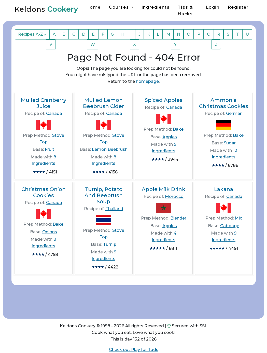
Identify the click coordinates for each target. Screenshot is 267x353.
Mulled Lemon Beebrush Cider (103, 103)
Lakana (223, 189)
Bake (178, 129)
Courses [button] (119, 7)
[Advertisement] (133, 300)
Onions (49, 231)
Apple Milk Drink (163, 189)
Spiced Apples (163, 100)
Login (213, 7)
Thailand (114, 208)
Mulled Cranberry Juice (43, 103)
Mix (238, 218)
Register (238, 7)
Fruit (49, 149)
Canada (54, 113)
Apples (169, 136)
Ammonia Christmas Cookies (223, 103)
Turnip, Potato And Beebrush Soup (104, 195)
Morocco (174, 196)
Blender (178, 218)
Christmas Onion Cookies (43, 192)
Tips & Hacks (185, 10)
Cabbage (229, 225)
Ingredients (156, 7)
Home (93, 7)
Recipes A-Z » (32, 34)
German (234, 113)
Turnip (109, 244)
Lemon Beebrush (110, 149)
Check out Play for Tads (133, 349)
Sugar (230, 143)
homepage (147, 81)
